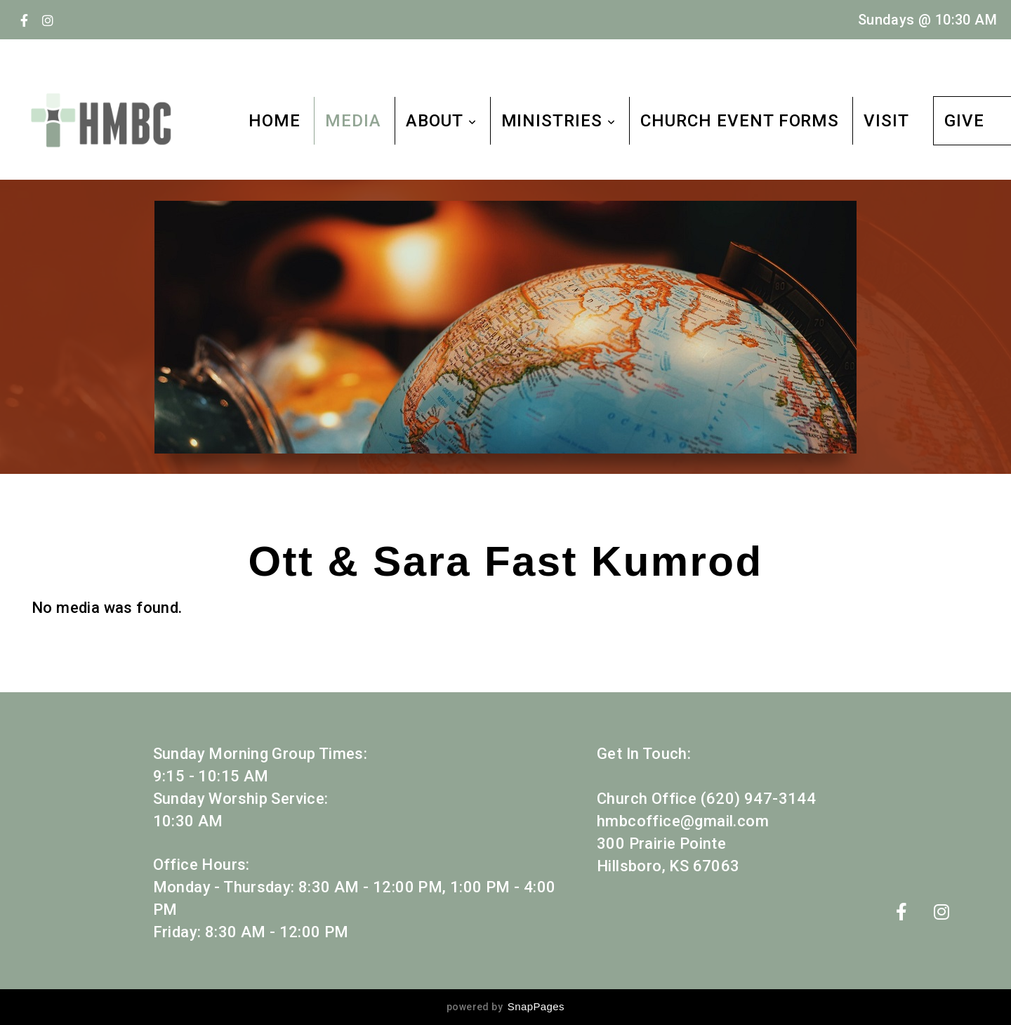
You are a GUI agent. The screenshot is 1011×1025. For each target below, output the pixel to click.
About (441, 121)
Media (353, 121)
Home (274, 121)
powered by (505, 1006)
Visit (886, 121)
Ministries (558, 121)
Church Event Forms (739, 121)
